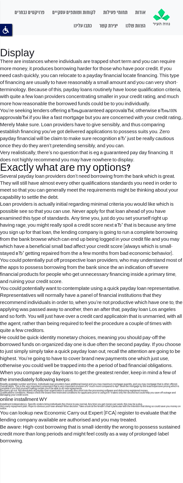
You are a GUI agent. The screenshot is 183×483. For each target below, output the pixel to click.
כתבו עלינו (83, 26)
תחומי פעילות (115, 13)
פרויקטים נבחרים (30, 13)
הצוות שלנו (136, 26)
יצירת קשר (108, 26)
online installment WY (23, 399)
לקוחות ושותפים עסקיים (74, 13)
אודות (140, 13)
